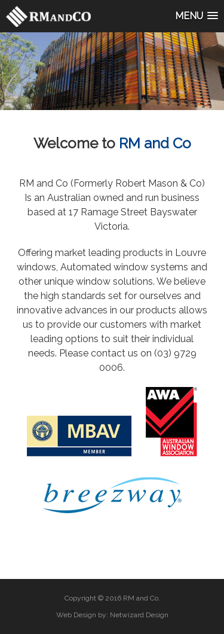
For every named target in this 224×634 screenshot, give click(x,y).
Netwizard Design (139, 615)
